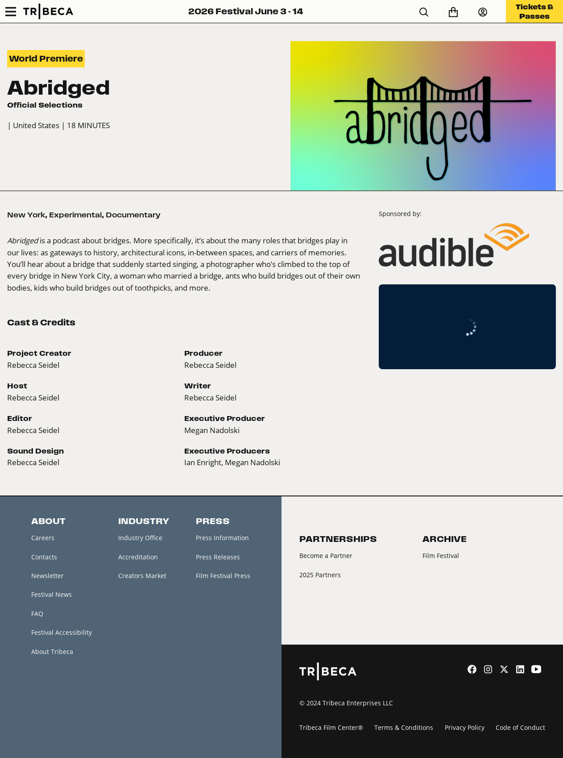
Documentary (133, 215)
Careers (42, 537)
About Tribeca (52, 651)
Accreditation (138, 557)
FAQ (37, 613)
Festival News (51, 594)
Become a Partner (325, 555)
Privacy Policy (464, 727)
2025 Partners (320, 575)
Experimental (75, 215)
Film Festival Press (223, 575)
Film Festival (440, 555)
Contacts (44, 557)
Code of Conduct (520, 727)
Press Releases (218, 557)
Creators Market (142, 575)
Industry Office (140, 537)
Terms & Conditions (403, 727)
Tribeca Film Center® (331, 727)
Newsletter (47, 575)
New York (26, 215)
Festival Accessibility (61, 632)
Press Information (222, 537)
